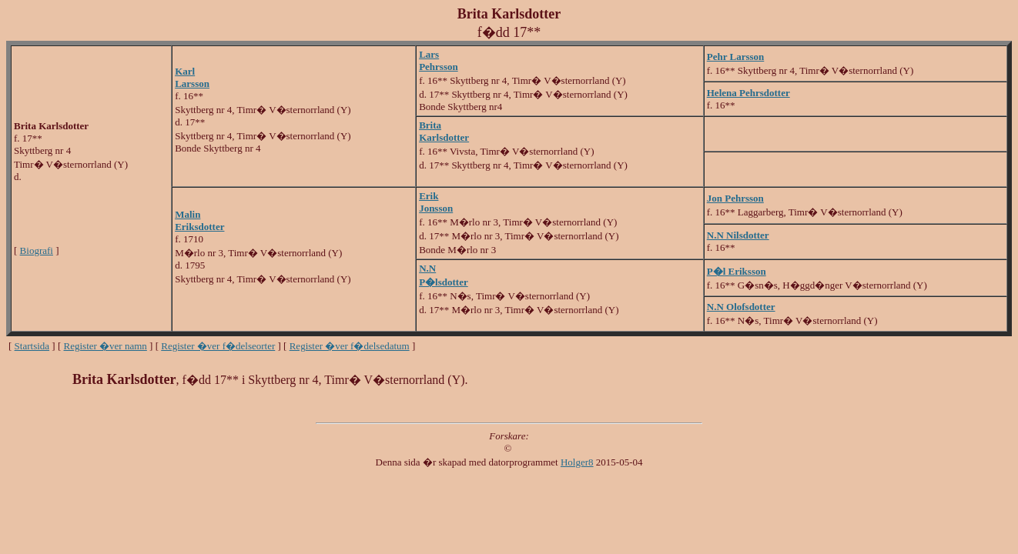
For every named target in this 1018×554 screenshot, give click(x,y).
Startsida (32, 346)
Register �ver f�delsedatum (350, 346)
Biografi (36, 250)
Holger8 (577, 462)
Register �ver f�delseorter (218, 346)
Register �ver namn (105, 346)
